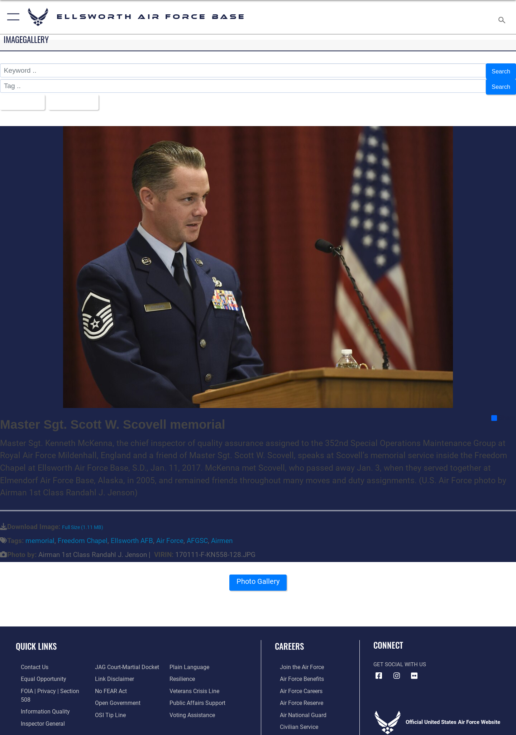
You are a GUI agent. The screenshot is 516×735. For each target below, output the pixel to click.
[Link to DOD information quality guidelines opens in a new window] (39, 697)
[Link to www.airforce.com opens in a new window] (296, 662)
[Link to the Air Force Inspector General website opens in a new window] (37, 709)
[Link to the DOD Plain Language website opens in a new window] (189, 662)
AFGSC (197, 536)
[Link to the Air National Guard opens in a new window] (297, 709)
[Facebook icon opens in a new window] (378, 671)
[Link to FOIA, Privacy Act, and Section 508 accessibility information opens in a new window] (48, 685)
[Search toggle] (503, 17)
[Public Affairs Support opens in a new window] (197, 697)
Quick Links (36, 641)
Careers (289, 641)
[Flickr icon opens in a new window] (414, 671)
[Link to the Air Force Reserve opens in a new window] (296, 697)
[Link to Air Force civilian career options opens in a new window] (293, 720)
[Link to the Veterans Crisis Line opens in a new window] (195, 685)
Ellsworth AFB (132, 536)
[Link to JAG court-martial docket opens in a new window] (124, 662)
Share (503, 412)
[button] (11, 17)
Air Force (169, 536)
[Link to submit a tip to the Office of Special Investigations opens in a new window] (108, 709)
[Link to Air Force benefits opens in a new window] (296, 673)
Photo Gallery (258, 578)
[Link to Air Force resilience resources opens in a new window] (183, 673)
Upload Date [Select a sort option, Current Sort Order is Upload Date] (80, 98)
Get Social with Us (399, 659)
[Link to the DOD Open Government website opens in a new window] (115, 697)
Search (499, 70)
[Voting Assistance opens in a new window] (193, 709)
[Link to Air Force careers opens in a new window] (296, 685)
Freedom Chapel (83, 536)
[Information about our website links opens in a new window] (112, 673)
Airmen (222, 536)
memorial (39, 536)
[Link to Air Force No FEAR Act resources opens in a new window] (109, 685)
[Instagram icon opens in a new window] (396, 671)
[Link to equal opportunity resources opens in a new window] (37, 673)
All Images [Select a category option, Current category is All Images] (23, 98)
